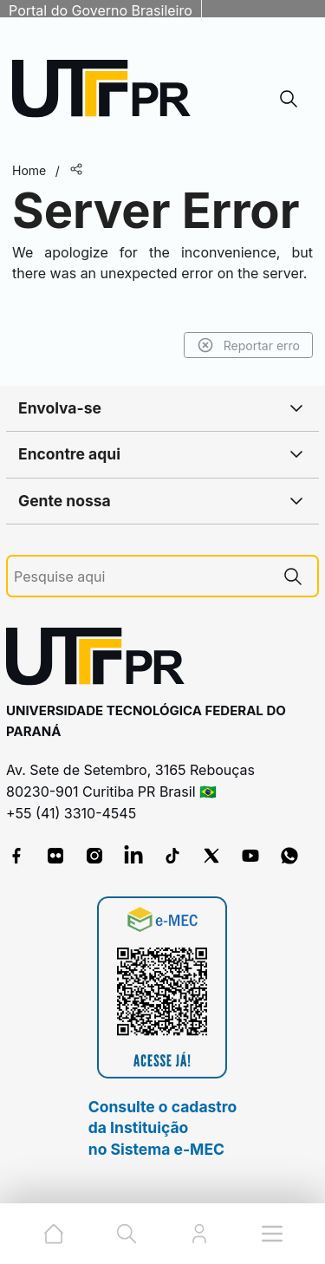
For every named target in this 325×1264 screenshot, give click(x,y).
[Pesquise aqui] (141, 577)
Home (29, 170)
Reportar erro (248, 345)
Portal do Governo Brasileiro (100, 10)
